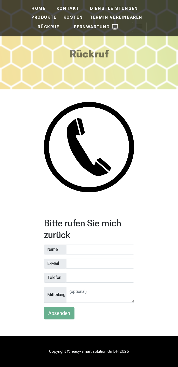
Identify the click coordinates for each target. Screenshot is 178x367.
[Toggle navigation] (139, 27)
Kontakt (68, 8)
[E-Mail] (100, 263)
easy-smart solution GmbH (95, 351)
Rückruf (48, 26)
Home (38, 8)
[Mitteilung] (100, 295)
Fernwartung (95, 27)
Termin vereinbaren (116, 17)
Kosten (73, 17)
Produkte (44, 17)
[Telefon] (100, 278)
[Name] (100, 249)
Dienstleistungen (114, 8)
